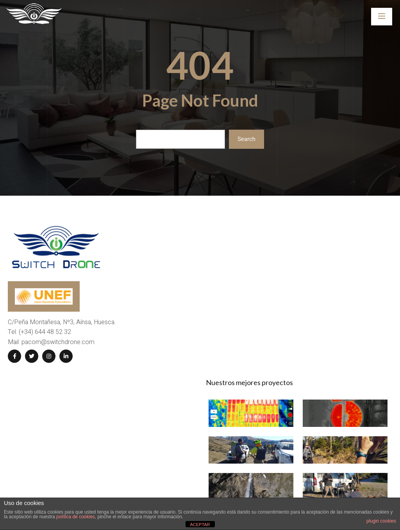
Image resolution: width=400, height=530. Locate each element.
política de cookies (75, 516)
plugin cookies (381, 521)
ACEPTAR (200, 524)
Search (246, 139)
